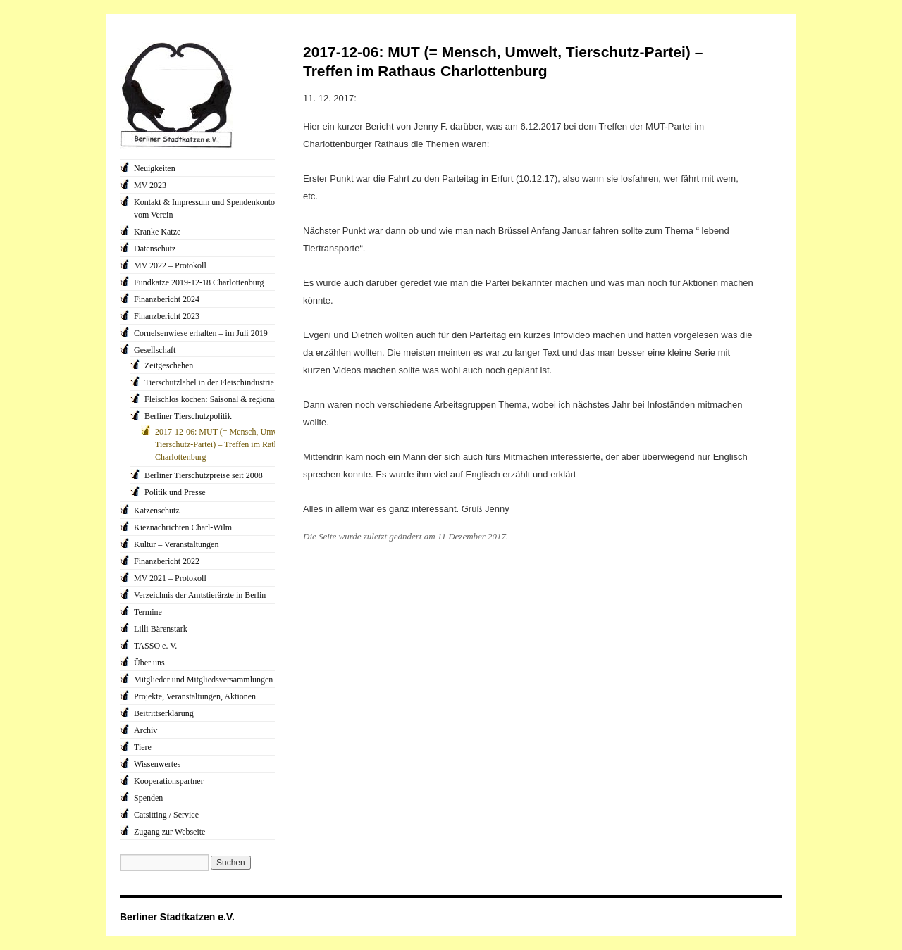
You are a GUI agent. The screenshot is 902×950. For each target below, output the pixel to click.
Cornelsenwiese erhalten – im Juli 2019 (201, 333)
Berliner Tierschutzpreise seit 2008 (203, 475)
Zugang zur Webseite (169, 832)
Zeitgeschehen (168, 365)
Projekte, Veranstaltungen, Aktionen (195, 696)
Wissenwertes (157, 764)
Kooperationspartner (169, 781)
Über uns (149, 663)
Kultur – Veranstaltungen (176, 544)
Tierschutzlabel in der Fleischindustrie (209, 382)
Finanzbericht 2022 (166, 561)
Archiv (145, 730)
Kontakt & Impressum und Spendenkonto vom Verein (204, 208)
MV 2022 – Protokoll (170, 265)
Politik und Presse (175, 492)
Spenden (148, 798)
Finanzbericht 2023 (166, 316)
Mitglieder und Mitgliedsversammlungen (203, 680)
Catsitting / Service (166, 815)
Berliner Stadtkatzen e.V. (177, 917)
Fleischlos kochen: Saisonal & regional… (214, 399)
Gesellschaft (154, 350)
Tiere (143, 747)
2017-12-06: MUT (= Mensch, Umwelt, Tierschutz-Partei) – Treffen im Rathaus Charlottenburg (222, 444)
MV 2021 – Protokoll (170, 578)
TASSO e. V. (155, 646)
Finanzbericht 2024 (166, 299)
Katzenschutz (157, 510)
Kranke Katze (157, 232)
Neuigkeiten (154, 168)
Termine (148, 612)
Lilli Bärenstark (160, 629)
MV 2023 (150, 185)
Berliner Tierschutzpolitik (188, 416)
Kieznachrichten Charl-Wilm (183, 527)
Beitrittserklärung (164, 713)
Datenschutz (154, 249)
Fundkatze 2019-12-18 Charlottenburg (199, 282)
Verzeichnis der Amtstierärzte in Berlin (200, 595)
